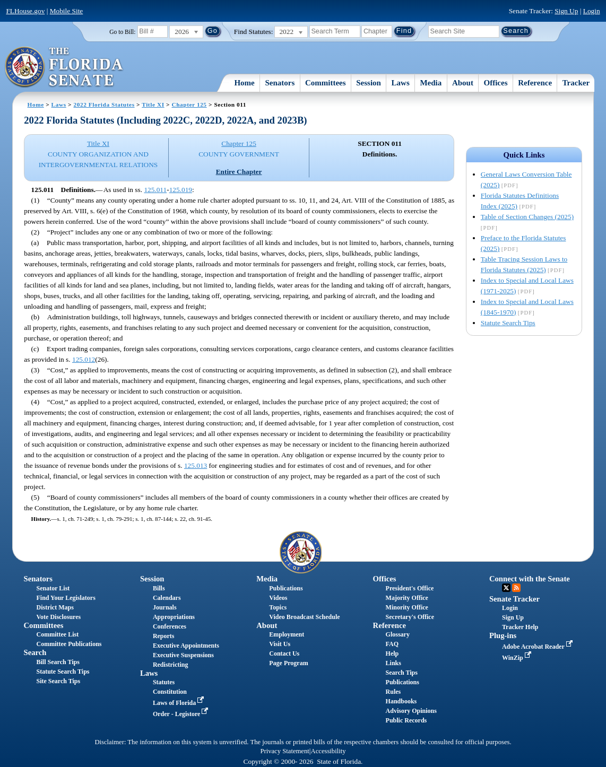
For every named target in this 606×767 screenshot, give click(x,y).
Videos (278, 598)
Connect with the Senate (529, 578)
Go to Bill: (122, 32)
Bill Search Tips (58, 662)
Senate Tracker (514, 599)
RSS (516, 587)
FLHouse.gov (25, 11)
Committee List (58, 634)
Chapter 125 (188, 104)
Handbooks (401, 701)
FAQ (392, 644)
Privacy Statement (284, 751)
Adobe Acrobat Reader (538, 646)
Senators (280, 83)
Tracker (576, 83)
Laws (401, 83)
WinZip (517, 657)
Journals (165, 607)
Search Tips (402, 672)
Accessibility (328, 751)
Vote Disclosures (59, 617)
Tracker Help (520, 627)
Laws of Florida (179, 703)
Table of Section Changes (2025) (527, 217)
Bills (159, 588)
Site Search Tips (59, 681)
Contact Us (284, 653)
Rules (393, 691)
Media (430, 83)
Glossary (398, 634)
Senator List (53, 588)
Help (392, 653)
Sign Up (566, 11)
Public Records (406, 720)
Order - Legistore (182, 714)
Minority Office (407, 607)
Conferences (169, 626)
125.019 (180, 190)
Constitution (170, 691)
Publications (285, 588)
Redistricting (170, 664)
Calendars (167, 598)
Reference (535, 83)
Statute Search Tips (508, 323)
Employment (286, 634)
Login (591, 11)
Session (368, 83)
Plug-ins (502, 635)
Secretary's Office (410, 617)
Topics (278, 607)
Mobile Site (66, 11)
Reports (164, 636)
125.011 (155, 190)
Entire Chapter (239, 172)
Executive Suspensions (183, 655)
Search (35, 652)
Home (244, 83)
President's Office (410, 588)
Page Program (288, 663)
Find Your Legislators (66, 598)
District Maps (55, 607)
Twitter (506, 587)
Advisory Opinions (411, 710)
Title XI (153, 104)
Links (393, 663)
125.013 (195, 465)
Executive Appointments (186, 645)
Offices (496, 83)
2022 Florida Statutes (104, 104)
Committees (325, 83)
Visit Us (279, 644)
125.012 (83, 359)
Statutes (164, 682)
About (462, 83)
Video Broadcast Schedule (304, 617)
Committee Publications (69, 644)
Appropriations (174, 617)
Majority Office (407, 598)
